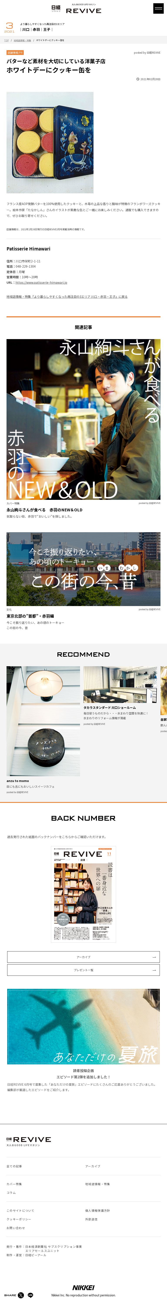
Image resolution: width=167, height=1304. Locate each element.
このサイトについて (21, 1210)
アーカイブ (83, 957)
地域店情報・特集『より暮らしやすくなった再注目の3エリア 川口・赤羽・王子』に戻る (67, 296)
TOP (6, 40)
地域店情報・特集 (22, 40)
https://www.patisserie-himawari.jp (41, 282)
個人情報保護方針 (97, 1210)
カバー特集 (14, 1184)
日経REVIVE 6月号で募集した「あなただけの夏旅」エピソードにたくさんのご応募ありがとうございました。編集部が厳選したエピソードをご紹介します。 (83, 1040)
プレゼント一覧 (84, 970)
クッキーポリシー (19, 1219)
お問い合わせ (16, 1228)
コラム (11, 1193)
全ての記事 (14, 1166)
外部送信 (91, 1219)
